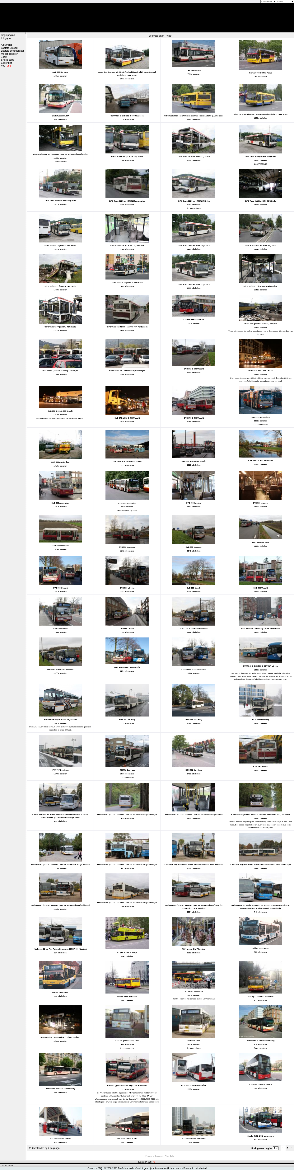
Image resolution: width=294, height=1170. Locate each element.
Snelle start (7, 59)
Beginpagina (8, 35)
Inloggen (6, 38)
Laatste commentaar (12, 50)
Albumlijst (6, 44)
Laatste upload (9, 47)
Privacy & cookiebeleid (195, 1168)
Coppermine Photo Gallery (165, 1156)
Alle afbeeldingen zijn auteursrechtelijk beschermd (155, 1168)
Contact (91, 1168)
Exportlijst (6, 62)
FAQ (99, 1168)
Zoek (4, 56)
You (6, 65)
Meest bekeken (9, 53)
